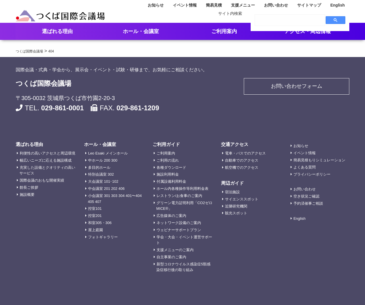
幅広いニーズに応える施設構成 (46, 160)
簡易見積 (214, 5)
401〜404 (134, 196)
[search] (289, 20)
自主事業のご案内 (171, 257)
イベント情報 (185, 5)
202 (114, 188)
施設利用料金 (168, 174)
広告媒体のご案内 (171, 215)
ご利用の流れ (168, 160)
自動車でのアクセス (241, 160)
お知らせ (156, 5)
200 (107, 160)
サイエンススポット (241, 199)
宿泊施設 (232, 192)
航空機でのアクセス (241, 167)
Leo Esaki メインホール (108, 153)
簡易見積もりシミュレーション (319, 160)
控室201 (95, 215)
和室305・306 (99, 223)
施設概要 (27, 194)
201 (107, 188)
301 (107, 196)
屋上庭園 (95, 230)
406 (121, 188)
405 (91, 202)
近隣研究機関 (236, 206)
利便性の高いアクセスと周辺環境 (47, 153)
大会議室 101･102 (103, 181)
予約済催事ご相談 (308, 203)
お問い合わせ (276, 5)
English (337, 5)
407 (98, 202)
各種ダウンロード (171, 167)
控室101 (95, 208)
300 (114, 160)
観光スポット (236, 213)
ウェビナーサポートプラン (179, 230)
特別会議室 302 (101, 174)
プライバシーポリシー (311, 174)
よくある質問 (304, 167)
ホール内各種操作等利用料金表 (182, 188)
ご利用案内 (166, 153)
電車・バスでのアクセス (245, 153)
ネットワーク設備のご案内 (179, 223)
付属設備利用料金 (171, 181)
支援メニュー (243, 5)
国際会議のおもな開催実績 (42, 180)
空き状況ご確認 (306, 196)
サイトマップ (309, 5)
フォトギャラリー (103, 237)
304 (121, 196)
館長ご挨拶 (29, 187)
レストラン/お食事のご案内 (179, 196)
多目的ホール (99, 167)
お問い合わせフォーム (296, 87)
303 (114, 196)
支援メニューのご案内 (175, 250)
